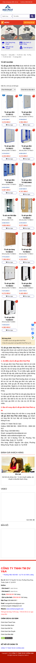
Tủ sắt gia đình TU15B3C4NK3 (27, 181)
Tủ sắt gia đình (17, 57)
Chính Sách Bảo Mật (7, 634)
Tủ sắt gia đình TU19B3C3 (9, 284)
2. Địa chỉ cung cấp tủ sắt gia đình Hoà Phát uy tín (16, 343)
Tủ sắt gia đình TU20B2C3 (27, 284)
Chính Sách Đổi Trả (6, 628)
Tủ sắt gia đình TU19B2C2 (27, 250)
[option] (18, 468)
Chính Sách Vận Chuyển (8, 631)
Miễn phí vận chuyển (9, 47)
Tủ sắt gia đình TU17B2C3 (27, 147)
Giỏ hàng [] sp (29, 22)
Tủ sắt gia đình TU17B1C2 (27, 113)
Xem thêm (29, 520)
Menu (6, 22)
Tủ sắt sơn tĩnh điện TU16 (9, 216)
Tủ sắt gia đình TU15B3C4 (9, 181)
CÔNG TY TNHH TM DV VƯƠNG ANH (12, 648)
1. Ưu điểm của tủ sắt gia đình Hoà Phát (13, 340)
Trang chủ (4, 55)
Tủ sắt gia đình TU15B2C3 (9, 147)
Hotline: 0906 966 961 (26, 2)
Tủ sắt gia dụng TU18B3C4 (9, 250)
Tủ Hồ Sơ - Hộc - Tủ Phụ (24, 55)
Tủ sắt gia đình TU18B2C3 (27, 216)
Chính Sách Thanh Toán (8, 622)
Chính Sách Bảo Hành (7, 625)
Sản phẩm (12, 55)
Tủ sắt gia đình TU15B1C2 (9, 113)
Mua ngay (9, 125)
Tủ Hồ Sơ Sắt (7, 57)
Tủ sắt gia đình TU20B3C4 (9, 318)
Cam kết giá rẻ (28, 47)
